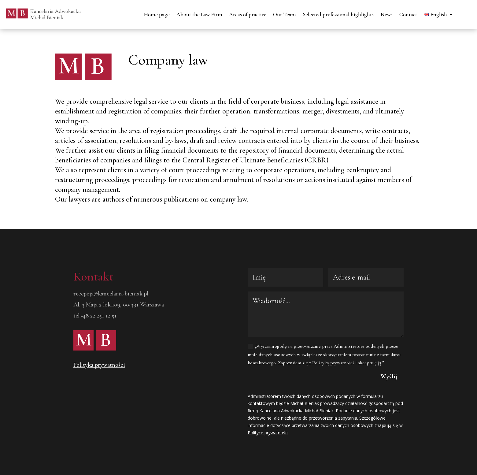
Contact (408, 14)
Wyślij (389, 376)
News (386, 14)
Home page (157, 14)
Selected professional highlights (338, 14)
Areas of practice (247, 14)
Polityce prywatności (268, 433)
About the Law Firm (199, 14)
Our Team (284, 14)
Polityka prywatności (99, 365)
